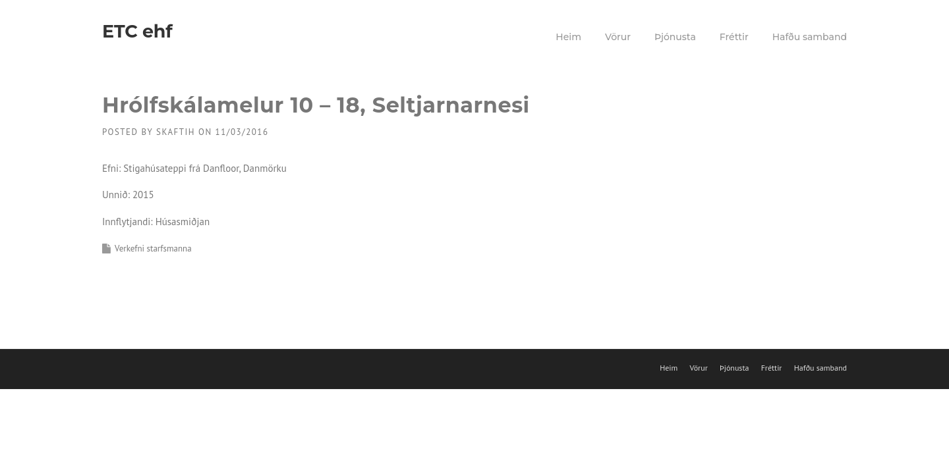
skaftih (175, 132)
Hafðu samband (809, 37)
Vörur (618, 37)
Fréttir (734, 37)
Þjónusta (675, 37)
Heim (568, 37)
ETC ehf (137, 31)
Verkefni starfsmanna (153, 248)
